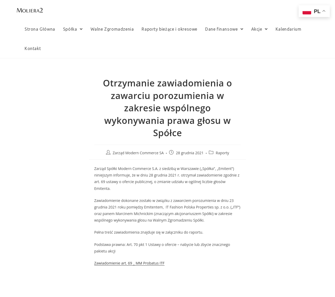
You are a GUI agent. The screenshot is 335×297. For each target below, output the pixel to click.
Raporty (222, 152)
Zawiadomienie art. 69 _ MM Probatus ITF (129, 263)
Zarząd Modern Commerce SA (138, 152)
